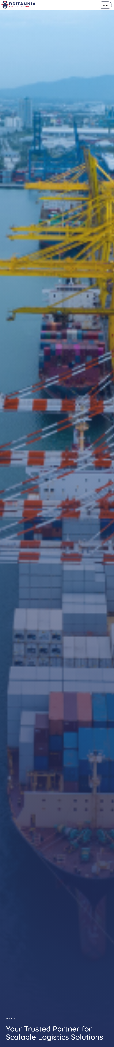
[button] (105, 5)
